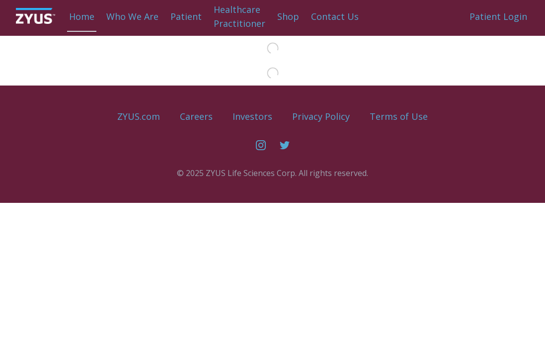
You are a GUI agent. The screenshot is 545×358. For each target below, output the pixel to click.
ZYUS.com (138, 116)
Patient (186, 16)
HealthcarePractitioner (239, 16)
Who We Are (132, 16)
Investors (252, 116)
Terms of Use (399, 116)
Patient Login (498, 16)
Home (81, 16)
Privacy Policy (321, 116)
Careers (196, 116)
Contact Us (335, 16)
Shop (288, 16)
